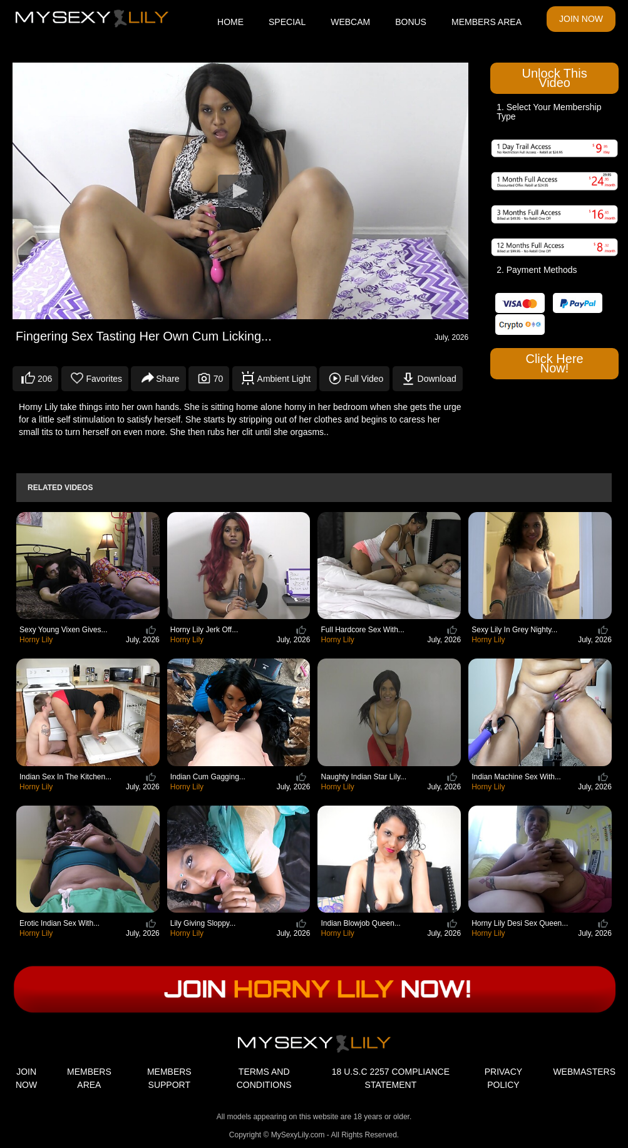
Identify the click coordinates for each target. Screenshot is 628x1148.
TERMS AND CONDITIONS (264, 1078)
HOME (230, 22)
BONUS (410, 22)
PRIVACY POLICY (503, 1078)
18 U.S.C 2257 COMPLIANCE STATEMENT (391, 1078)
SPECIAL (287, 22)
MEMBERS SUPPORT (169, 1078)
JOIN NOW (581, 19)
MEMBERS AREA (486, 22)
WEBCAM (350, 22)
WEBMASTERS (584, 1072)
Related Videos (60, 487)
